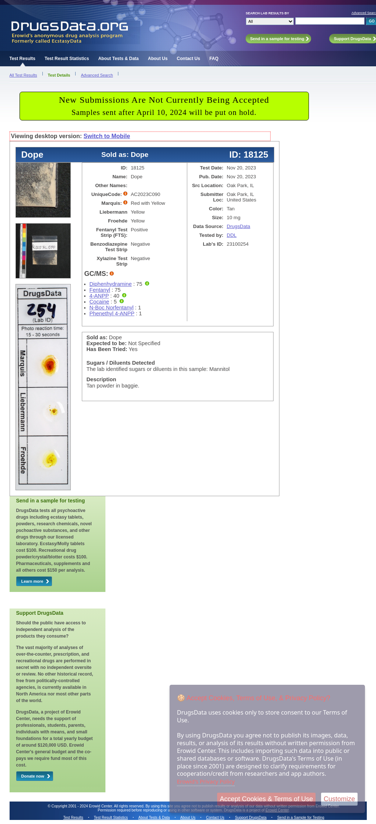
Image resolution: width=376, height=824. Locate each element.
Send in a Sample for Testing (300, 818)
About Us (157, 58)
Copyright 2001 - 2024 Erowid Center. (82, 806)
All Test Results (23, 75)
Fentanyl (100, 290)
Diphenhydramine (111, 284)
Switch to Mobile (107, 136)
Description (101, 379)
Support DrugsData (251, 818)
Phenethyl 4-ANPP (112, 313)
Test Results (22, 58)
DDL (232, 235)
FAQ (214, 58)
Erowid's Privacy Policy (206, 781)
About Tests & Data (118, 58)
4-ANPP (99, 296)
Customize (339, 799)
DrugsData (238, 226)
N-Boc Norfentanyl (112, 308)
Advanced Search (97, 75)
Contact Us (188, 58)
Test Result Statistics (67, 58)
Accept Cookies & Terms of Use (266, 799)
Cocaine (99, 302)
